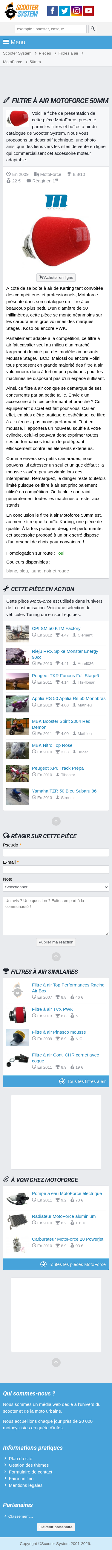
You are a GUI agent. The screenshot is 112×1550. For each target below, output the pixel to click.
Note (8, 878)
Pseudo (12, 844)
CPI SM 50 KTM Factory (56, 628)
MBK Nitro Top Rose (52, 745)
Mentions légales (26, 1485)
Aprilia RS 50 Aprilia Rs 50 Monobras (69, 698)
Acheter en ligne (56, 277)
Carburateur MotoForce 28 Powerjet (67, 1239)
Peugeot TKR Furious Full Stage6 (65, 675)
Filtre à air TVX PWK (52, 1009)
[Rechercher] (92, 29)
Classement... (20, 1516)
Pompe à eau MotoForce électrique (67, 1193)
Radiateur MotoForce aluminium (64, 1216)
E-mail (11, 862)
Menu (14, 42)
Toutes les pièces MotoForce (73, 1264)
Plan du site (20, 1458)
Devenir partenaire (56, 1527)
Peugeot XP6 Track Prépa (58, 768)
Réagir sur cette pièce (43, 836)
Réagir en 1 (43, 180)
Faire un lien (21, 1478)
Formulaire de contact (30, 1471)
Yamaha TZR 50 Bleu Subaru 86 (64, 790)
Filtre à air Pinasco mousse (59, 1032)
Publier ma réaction (56, 942)
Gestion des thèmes (29, 1465)
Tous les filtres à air (82, 1081)
